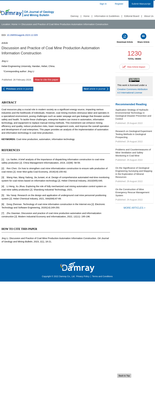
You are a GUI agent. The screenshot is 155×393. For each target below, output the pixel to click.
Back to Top (124, 375)
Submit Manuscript (141, 3)
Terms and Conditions (102, 276)
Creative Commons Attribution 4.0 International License (132, 91)
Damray (75, 16)
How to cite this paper (46, 79)
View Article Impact (136, 67)
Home (86, 16)
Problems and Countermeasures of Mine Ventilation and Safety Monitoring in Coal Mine (133, 152)
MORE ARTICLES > (134, 208)
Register (119, 3)
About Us (148, 16)
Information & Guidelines (106, 16)
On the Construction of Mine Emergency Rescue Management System (132, 192)
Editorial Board (131, 16)
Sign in (103, 3)
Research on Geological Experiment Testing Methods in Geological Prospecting (133, 134)
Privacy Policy (82, 276)
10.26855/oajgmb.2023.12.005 (22, 35)
